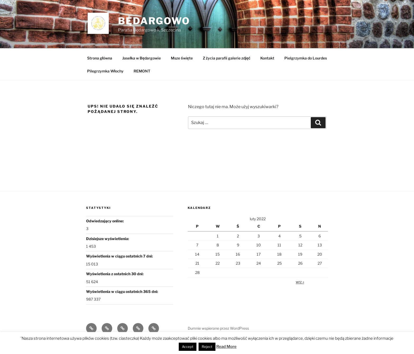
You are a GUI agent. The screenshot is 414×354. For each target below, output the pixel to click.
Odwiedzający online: (105, 221)
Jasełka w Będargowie (141, 58)
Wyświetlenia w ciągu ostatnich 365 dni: (122, 291)
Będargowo (154, 21)
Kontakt (267, 58)
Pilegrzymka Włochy (105, 71)
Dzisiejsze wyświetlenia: (108, 238)
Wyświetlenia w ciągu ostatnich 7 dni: (120, 256)
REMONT (142, 71)
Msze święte (182, 58)
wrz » (300, 281)
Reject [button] (207, 346)
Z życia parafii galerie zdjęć (227, 58)
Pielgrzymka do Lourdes (305, 58)
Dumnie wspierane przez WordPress (218, 328)
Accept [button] (187, 346)
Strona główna (99, 58)
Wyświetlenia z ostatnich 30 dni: (115, 274)
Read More (226, 346)
